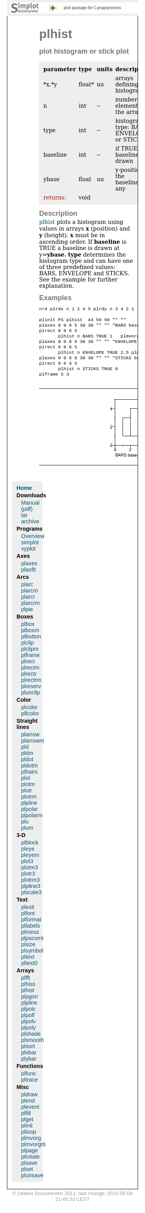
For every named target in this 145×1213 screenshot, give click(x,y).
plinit (27, 1136)
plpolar (29, 820)
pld (25, 758)
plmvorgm (33, 1155)
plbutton (31, 647)
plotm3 (29, 878)
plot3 (27, 872)
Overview (32, 547)
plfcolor (30, 724)
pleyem (30, 866)
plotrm (29, 807)
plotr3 (28, 884)
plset (27, 1180)
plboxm (30, 641)
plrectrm (31, 691)
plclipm (30, 660)
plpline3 (31, 897)
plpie (27, 620)
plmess (30, 943)
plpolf (27, 1026)
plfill (26, 1124)
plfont (28, 924)
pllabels (30, 936)
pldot (27, 770)
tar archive (30, 529)
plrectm (30, 678)
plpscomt (32, 949)
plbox (27, 635)
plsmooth (32, 1051)
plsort (28, 1057)
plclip (27, 653)
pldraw (29, 1105)
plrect (28, 672)
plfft (25, 989)
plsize (28, 955)
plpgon (29, 1007)
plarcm (29, 601)
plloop (28, 1143)
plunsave (32, 1186)
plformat (31, 930)
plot (25, 789)
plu (25, 832)
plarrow (30, 745)
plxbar (28, 1063)
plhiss (28, 995)
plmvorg (31, 1149)
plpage (29, 1161)
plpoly (28, 1038)
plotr (26, 801)
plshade (31, 1045)
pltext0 (29, 974)
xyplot (28, 559)
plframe (30, 666)
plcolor (29, 718)
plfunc (28, 1084)
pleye (27, 859)
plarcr (28, 608)
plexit (27, 918)
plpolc (28, 1020)
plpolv (28, 1032)
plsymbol (32, 961)
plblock (30, 853)
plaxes (29, 574)
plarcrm (30, 614)
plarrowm (32, 751)
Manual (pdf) (30, 516)
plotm (28, 795)
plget (27, 1130)
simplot (30, 553)
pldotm (29, 776)
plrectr (29, 685)
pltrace (29, 1090)
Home (24, 499)
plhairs (29, 783)
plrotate (30, 1167)
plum (27, 838)
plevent (30, 1118)
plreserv (31, 697)
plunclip (30, 703)
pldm (27, 764)
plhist (47, 222)
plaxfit (28, 580)
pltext (27, 968)
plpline (29, 814)
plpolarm (32, 826)
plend (28, 1111)
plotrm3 (30, 891)
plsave (29, 1174)
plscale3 (31, 903)
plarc (27, 595)
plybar (28, 1069)
